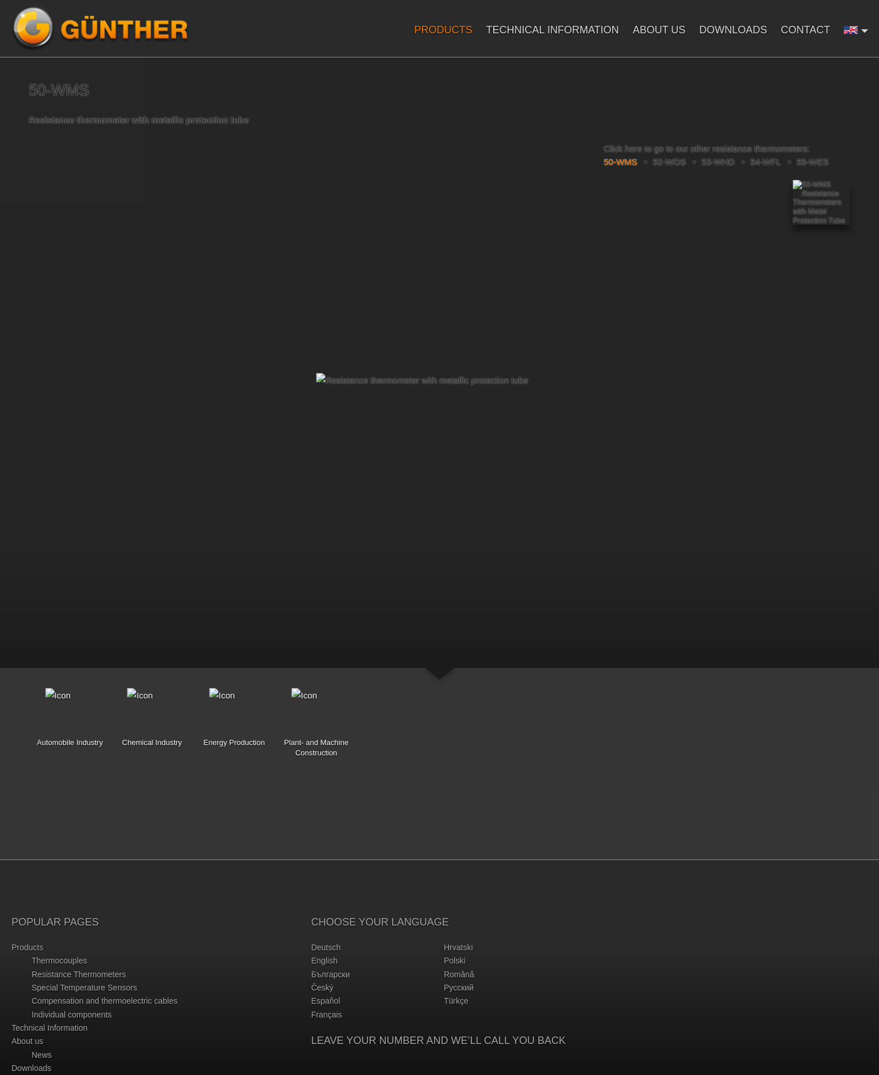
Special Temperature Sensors (84, 987)
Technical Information (552, 30)
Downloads (733, 30)
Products (443, 30)
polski (454, 960)
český (322, 987)
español (325, 1000)
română (459, 974)
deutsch (325, 947)
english (324, 960)
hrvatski (458, 947)
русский (459, 987)
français (326, 1014)
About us (659, 30)
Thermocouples (59, 960)
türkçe (456, 1000)
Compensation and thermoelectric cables (105, 1000)
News (42, 1054)
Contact (805, 30)
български (330, 974)
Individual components (72, 1014)
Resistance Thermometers (79, 974)
